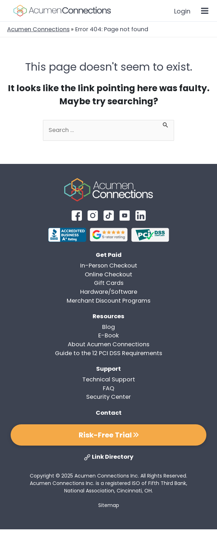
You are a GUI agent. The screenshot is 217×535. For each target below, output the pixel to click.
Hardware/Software (108, 292)
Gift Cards (108, 283)
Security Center (108, 397)
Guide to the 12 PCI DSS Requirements (108, 353)
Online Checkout (108, 274)
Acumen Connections (38, 29)
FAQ (108, 388)
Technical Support (108, 379)
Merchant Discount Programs (108, 301)
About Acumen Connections (108, 344)
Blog (108, 327)
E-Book (108, 335)
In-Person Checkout (108, 265)
